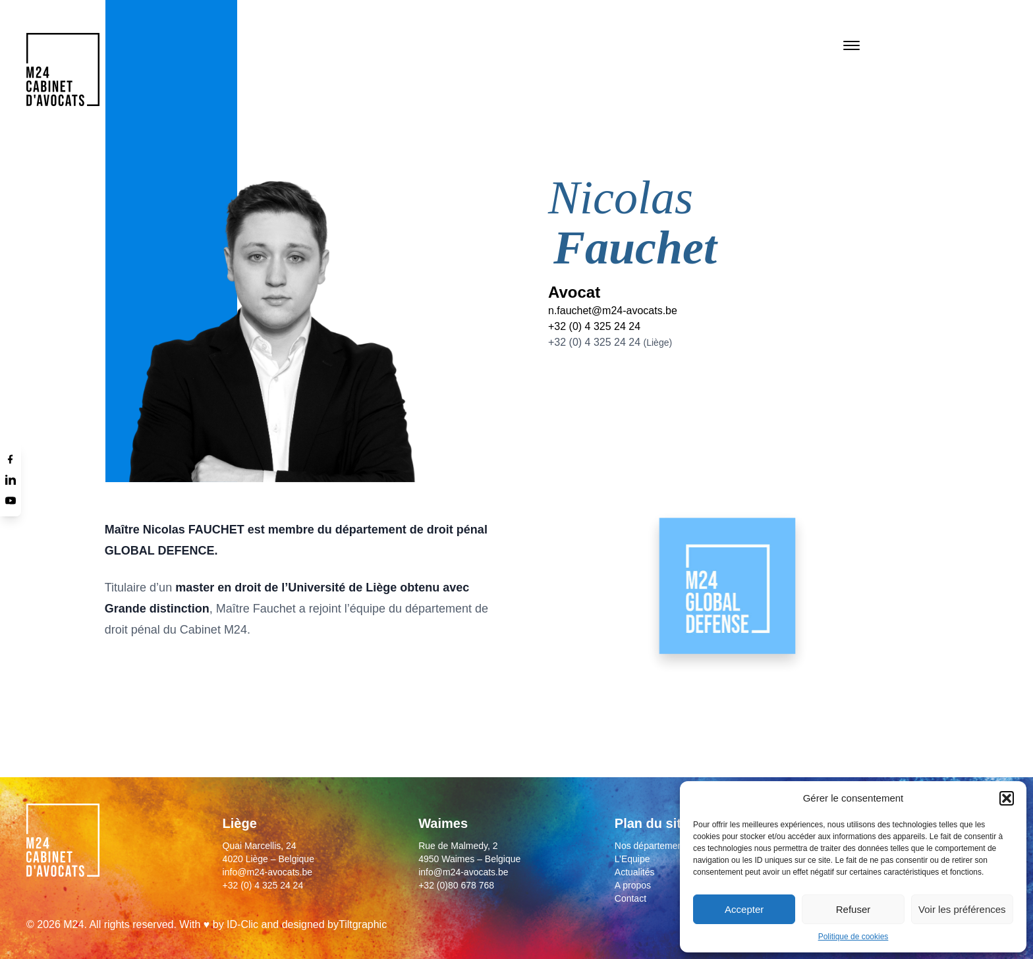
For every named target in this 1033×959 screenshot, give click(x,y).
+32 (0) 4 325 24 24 (594, 326)
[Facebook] (10, 458)
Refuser (853, 909)
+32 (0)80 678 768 (456, 885)
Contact (630, 898)
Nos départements (652, 845)
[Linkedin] (10, 479)
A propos (633, 885)
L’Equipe (632, 859)
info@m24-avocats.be (267, 872)
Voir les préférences (962, 909)
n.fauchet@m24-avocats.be (612, 310)
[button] (1006, 798)
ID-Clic (242, 924)
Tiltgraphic (363, 924)
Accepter (744, 909)
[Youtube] (10, 500)
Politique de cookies (853, 936)
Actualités (635, 872)
